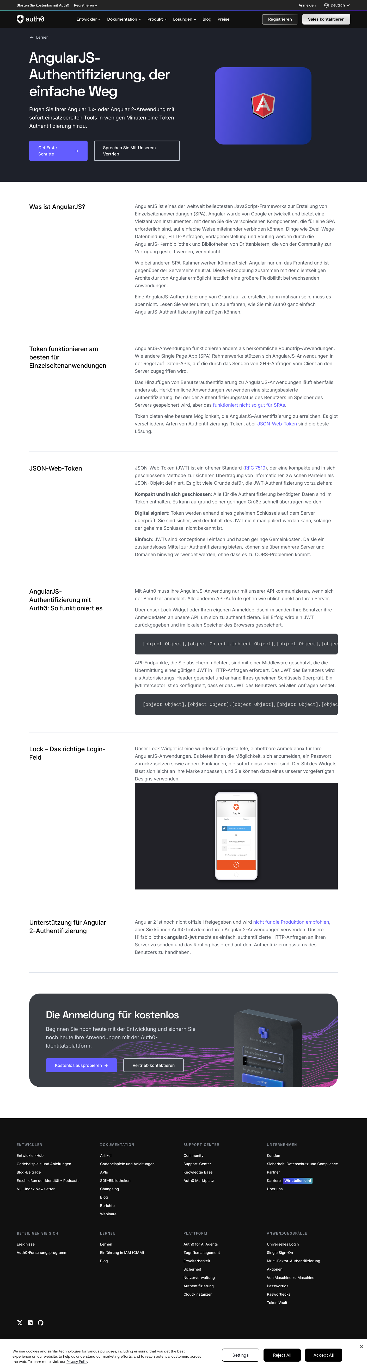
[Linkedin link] (30, 1322)
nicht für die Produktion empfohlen (291, 921)
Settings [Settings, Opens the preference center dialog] (241, 1355)
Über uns (275, 1188)
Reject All (282, 1355)
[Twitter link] (20, 1322)
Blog (104, 1196)
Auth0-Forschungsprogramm (42, 1251)
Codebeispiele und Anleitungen (44, 1163)
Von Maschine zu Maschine (290, 1276)
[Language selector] (337, 5)
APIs (104, 1171)
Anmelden (307, 5)
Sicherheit (192, 1268)
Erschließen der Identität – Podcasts (48, 1179)
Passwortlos (277, 1285)
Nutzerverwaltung (199, 1276)
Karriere (290, 1180)
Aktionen (275, 1268)
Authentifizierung (199, 1285)
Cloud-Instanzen (198, 1293)
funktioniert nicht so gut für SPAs (249, 405)
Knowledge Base (198, 1171)
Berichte (107, 1204)
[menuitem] (89, 19)
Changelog (109, 1188)
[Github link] (41, 1322)
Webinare (108, 1213)
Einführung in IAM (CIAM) (122, 1251)
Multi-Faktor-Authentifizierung (293, 1260)
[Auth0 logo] (30, 19)
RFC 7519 (255, 468)
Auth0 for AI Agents (201, 1243)
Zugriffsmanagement (202, 1251)
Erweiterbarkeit (197, 1260)
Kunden (273, 1154)
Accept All (324, 1355)
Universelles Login (283, 1243)
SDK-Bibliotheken (115, 1179)
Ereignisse (26, 1243)
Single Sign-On (280, 1251)
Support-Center (197, 1163)
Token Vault (277, 1302)
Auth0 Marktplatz (199, 1179)
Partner (273, 1171)
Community (194, 1154)
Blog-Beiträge (29, 1171)
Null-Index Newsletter (36, 1188)
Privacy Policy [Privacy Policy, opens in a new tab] (77, 1362)
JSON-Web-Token (277, 424)
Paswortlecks (278, 1293)
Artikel (106, 1154)
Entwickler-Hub (30, 1154)
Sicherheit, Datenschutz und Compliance (302, 1163)
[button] (280, 19)
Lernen (38, 37)
